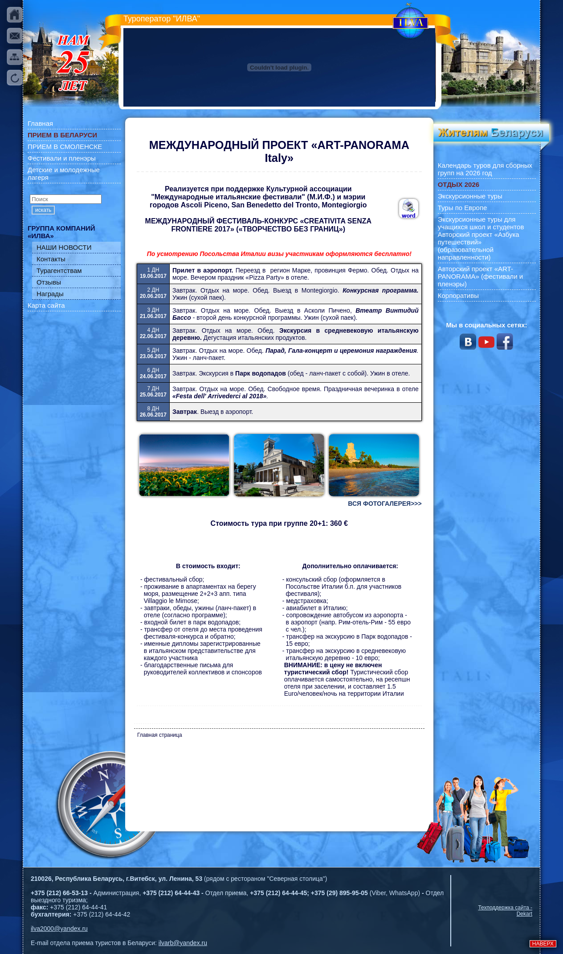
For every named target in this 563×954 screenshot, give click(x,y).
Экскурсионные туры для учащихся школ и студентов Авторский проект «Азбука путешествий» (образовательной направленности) (481, 238)
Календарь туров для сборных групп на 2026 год (485, 169)
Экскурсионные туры (470, 196)
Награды (50, 293)
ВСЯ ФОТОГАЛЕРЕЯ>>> (384, 503)
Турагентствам (59, 270)
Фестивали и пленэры (62, 158)
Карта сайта (46, 305)
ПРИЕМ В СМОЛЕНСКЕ (65, 146)
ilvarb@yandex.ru (183, 942)
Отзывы (49, 282)
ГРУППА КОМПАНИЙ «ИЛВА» (61, 232)
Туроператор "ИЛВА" (161, 18)
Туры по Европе (462, 207)
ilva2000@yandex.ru (59, 928)
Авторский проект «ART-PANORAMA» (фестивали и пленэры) (480, 276)
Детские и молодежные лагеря (64, 173)
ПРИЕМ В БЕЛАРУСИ (62, 135)
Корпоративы (458, 295)
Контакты (51, 259)
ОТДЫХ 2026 (458, 184)
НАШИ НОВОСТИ (64, 247)
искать (43, 210)
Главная (40, 123)
